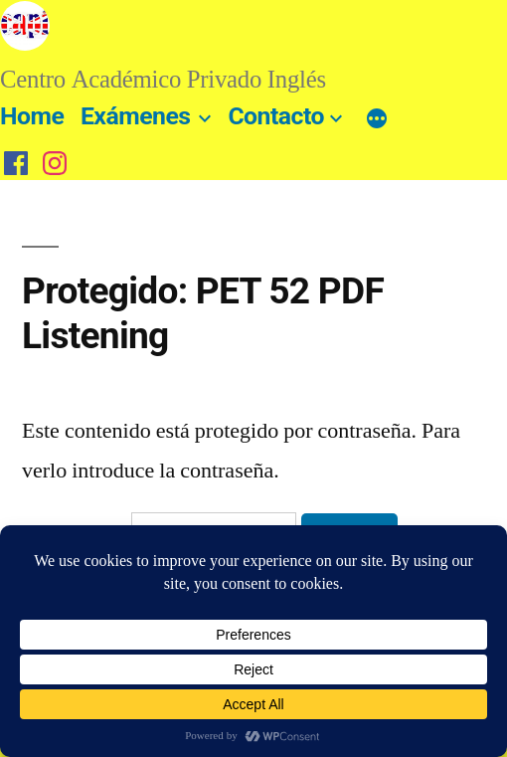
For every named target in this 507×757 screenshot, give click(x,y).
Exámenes (136, 115)
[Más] (377, 120)
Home (32, 115)
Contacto (276, 115)
